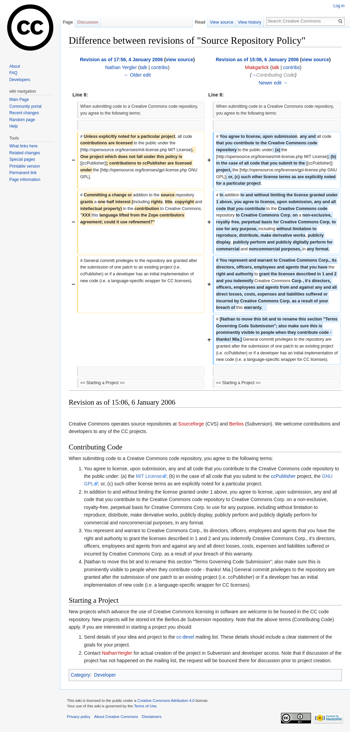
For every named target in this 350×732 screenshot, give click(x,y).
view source (179, 59)
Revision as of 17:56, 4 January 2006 (121, 59)
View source (221, 22)
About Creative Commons (116, 717)
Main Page (19, 99)
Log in (339, 5)
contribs (159, 67)
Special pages (22, 159)
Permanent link (23, 172)
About (14, 66)
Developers (19, 79)
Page (68, 22)
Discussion (87, 22)
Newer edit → (273, 83)
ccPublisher (283, 476)
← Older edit (137, 75)
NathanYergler (117, 653)
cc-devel (185, 637)
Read (200, 22)
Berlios (236, 424)
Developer (105, 675)
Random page (22, 119)
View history (249, 22)
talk (143, 67)
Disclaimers (152, 717)
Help (13, 126)
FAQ (13, 72)
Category (80, 675)
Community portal (25, 106)
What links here (23, 146)
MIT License (149, 476)
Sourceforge (191, 424)
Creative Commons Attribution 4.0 (165, 700)
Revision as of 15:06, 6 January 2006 (257, 59)
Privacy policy (78, 717)
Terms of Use (145, 706)
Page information (24, 179)
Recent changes (24, 112)
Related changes (24, 153)
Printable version (24, 166)
